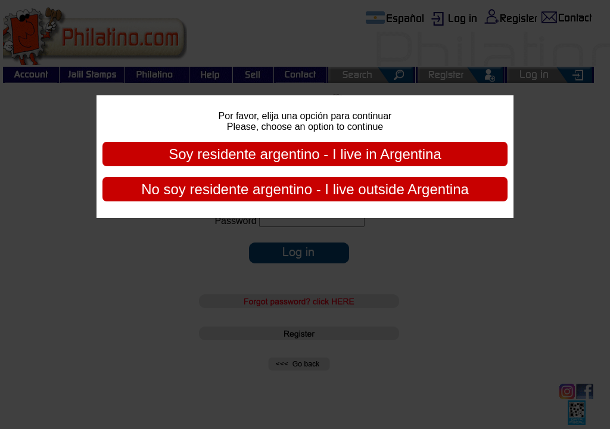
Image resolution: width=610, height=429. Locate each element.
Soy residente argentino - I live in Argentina (305, 154)
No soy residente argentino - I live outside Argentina (305, 189)
